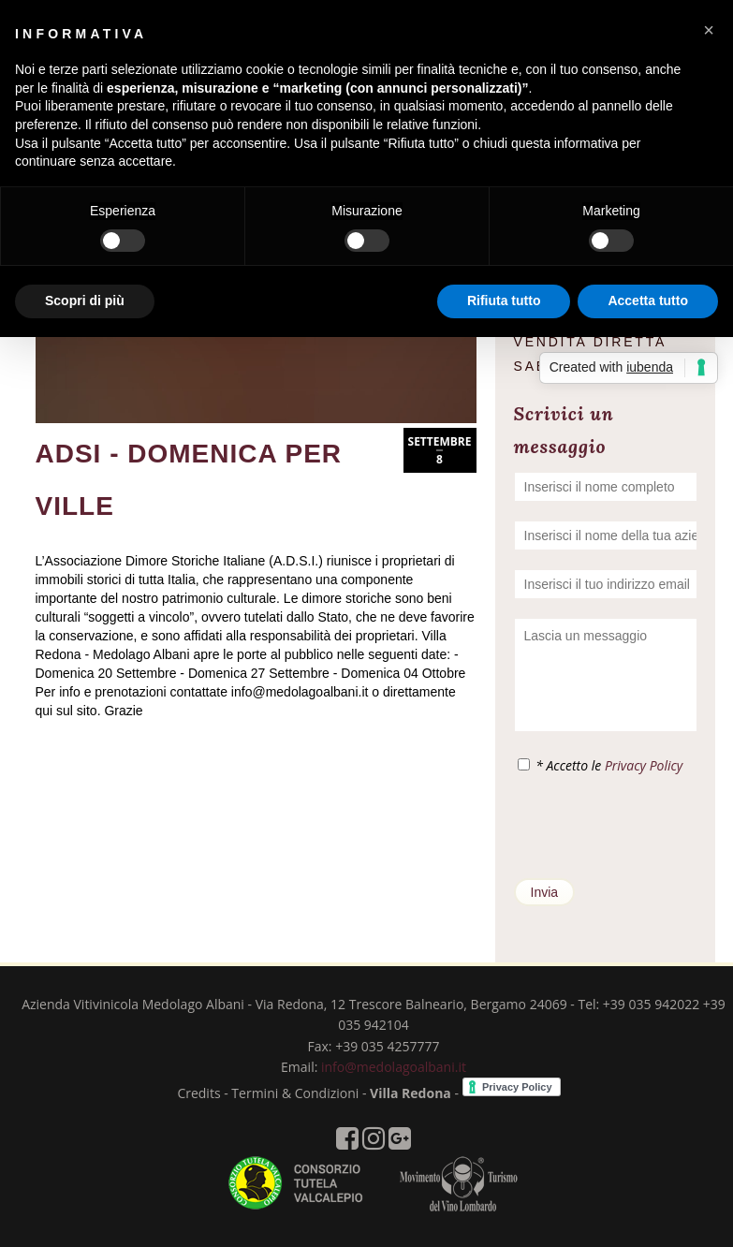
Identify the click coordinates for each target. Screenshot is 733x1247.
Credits (198, 1093)
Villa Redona (410, 1093)
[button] (709, 30)
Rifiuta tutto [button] (504, 300)
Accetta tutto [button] (648, 300)
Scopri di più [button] (85, 300)
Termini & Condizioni (295, 1093)
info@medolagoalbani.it (393, 1067)
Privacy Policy (643, 765)
